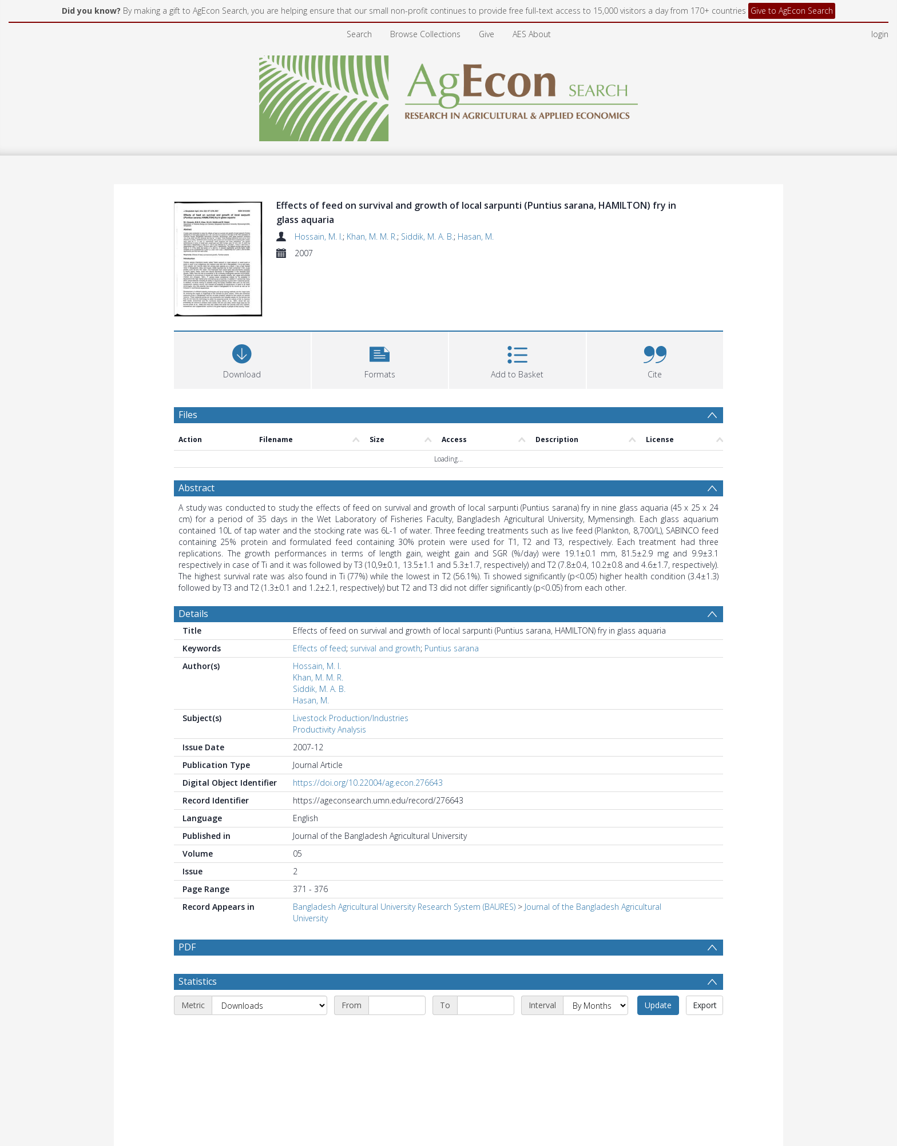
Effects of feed (319, 648)
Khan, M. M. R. (372, 236)
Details (193, 613)
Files (187, 414)
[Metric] (269, 1005)
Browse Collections (425, 34)
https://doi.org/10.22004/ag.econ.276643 (368, 782)
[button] (380, 359)
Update (658, 1005)
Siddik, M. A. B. (427, 236)
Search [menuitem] (359, 34)
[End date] (485, 1005)
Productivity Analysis (329, 729)
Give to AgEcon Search (792, 10)
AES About (532, 34)
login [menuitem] (879, 34)
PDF (187, 947)
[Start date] (397, 1005)
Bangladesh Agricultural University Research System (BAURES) (404, 906)
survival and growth (385, 648)
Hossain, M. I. (319, 236)
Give (486, 34)
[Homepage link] (448, 95)
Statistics (197, 981)
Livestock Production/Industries (350, 718)
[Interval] (595, 1005)
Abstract (196, 488)
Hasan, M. (476, 236)
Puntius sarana (451, 648)
